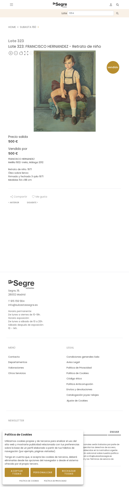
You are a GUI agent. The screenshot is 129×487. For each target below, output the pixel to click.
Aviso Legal (73, 362)
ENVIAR (114, 432)
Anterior (13, 202)
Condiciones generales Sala (83, 356)
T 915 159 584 (16, 301)
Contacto (14, 356)
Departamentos (17, 362)
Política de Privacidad (55, 481)
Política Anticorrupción (80, 384)
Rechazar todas (69, 472)
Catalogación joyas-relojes (83, 395)
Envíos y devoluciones (79, 389)
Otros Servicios (17, 373)
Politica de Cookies (78, 373)
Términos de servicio (100, 459)
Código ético (74, 378)
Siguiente (32, 202)
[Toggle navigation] (11, 4)
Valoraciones (16, 367)
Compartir (18, 197)
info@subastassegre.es (23, 305)
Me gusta (39, 197)
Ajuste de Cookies (77, 400)
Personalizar (42, 472)
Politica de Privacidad (79, 367)
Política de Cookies (29, 481)
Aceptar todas (17, 472)
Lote (64, 13)
